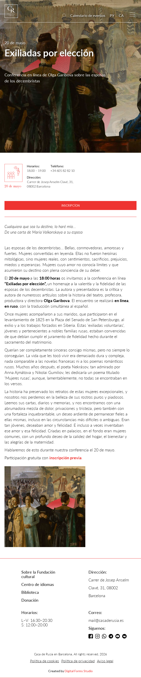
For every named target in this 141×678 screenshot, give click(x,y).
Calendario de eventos (87, 15)
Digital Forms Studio (79, 671)
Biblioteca (30, 592)
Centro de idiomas (37, 584)
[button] (132, 14)
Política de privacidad (78, 661)
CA (121, 15)
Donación (29, 600)
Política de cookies (44, 661)
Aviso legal (105, 661)
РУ (112, 15)
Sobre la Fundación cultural (38, 574)
